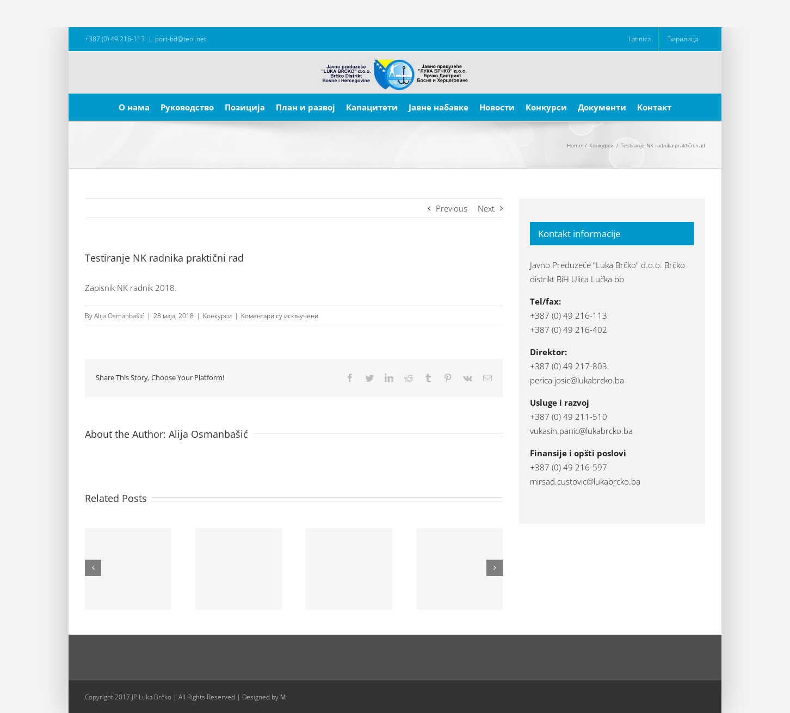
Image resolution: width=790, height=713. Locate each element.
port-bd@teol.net (180, 39)
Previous (451, 208)
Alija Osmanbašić (119, 315)
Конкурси (217, 315)
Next (486, 208)
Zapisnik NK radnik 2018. (131, 287)
